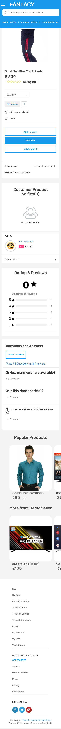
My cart (16, 640)
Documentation (20, 674)
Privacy (16, 627)
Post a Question (16, 356)
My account (18, 633)
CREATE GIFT (30, 149)
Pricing (15, 686)
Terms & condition (21, 621)
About (15, 667)
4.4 (21, 247)
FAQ (14, 590)
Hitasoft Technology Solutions (36, 721)
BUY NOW (30, 140)
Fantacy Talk (18, 692)
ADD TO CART (30, 132)
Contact (16, 596)
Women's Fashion (29, 22)
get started (19, 661)
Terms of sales (19, 608)
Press (15, 680)
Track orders (18, 646)
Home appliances (50, 22)
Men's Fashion (9, 22)
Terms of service (20, 615)
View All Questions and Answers (25, 364)
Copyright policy (20, 602)
